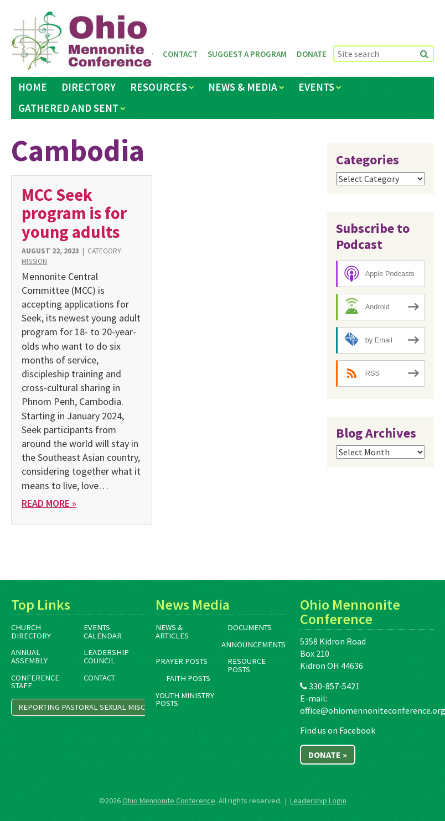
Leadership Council (106, 656)
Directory (88, 86)
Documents (249, 627)
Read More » (49, 503)
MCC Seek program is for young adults (74, 213)
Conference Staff (35, 682)
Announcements (253, 644)
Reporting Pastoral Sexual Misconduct (96, 707)
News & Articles (172, 631)
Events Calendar (103, 631)
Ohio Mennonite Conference (168, 801)
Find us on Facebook (337, 730)
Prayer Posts (182, 661)
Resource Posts (246, 665)
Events (316, 86)
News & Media (242, 86)
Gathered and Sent (68, 108)
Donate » (327, 754)
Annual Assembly (29, 656)
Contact (180, 54)
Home (32, 86)
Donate (312, 54)
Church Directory (31, 631)
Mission (34, 261)
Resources (158, 86)
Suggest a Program (247, 54)
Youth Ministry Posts (185, 699)
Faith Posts (188, 678)
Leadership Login (318, 801)
